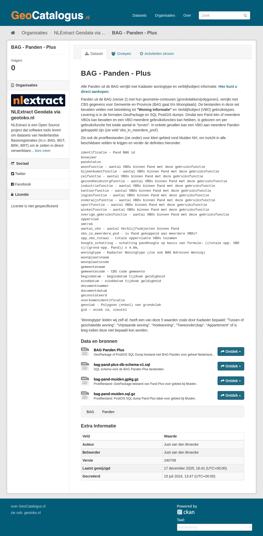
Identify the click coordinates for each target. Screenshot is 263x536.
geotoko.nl (32, 513)
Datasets (140, 15)
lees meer (43, 151)
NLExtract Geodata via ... (80, 32)
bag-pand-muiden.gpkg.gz (116, 379)
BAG (90, 412)
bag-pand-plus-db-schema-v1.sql (122, 365)
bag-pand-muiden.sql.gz (114, 394)
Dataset (94, 54)
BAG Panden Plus (109, 350)
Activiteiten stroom (157, 54)
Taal (180, 520)
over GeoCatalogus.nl (28, 506)
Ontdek (231, 351)
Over (187, 15)
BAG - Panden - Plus (134, 32)
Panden (108, 412)
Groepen (121, 54)
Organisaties (165, 15)
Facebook (21, 184)
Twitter (18, 174)
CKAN (185, 512)
